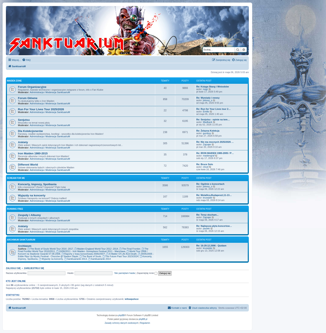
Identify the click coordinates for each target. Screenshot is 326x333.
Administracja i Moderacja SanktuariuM (50, 92)
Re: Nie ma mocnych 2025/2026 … (215, 142)
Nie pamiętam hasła (125, 273)
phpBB (121, 315)
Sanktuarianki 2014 (99, 259)
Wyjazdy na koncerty (31, 195)
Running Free (15, 209)
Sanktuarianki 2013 (75, 259)
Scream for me (16, 178)
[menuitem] (26, 60)
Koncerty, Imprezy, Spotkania (37, 184)
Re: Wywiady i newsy (208, 98)
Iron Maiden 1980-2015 (33, 153)
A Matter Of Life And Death (121, 254)
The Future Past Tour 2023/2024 (120, 256)
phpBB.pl (143, 319)
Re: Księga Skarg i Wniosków (212, 86)
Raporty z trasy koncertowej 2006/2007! (83, 254)
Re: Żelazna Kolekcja (207, 130)
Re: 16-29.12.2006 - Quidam (211, 245)
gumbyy (207, 133)
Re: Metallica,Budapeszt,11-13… (214, 195)
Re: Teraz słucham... (207, 214)
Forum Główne (27, 98)
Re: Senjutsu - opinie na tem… (213, 119)
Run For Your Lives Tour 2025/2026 (41, 109)
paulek (206, 228)
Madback (207, 122)
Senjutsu (24, 119)
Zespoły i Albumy (29, 215)
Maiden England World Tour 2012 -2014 (96, 248)
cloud (205, 167)
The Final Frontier (129, 248)
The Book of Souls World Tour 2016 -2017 (50, 248)
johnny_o (207, 100)
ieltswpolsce (132, 299)
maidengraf (208, 155)
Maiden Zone (14, 81)
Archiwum (24, 245)
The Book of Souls (90, 256)
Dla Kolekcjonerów (30, 131)
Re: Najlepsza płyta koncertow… (214, 226)
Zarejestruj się (34, 268)
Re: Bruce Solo (204, 164)
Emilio (206, 111)
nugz (205, 89)
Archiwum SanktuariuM (21, 240)
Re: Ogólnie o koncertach (210, 184)
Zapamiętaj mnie (147, 273)
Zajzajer (207, 144)
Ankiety (23, 142)
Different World (28, 164)
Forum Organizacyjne (32, 86)
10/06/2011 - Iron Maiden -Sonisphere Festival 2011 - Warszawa (90, 251)
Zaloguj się (13, 268)
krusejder (207, 197)
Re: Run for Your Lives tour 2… (213, 109)
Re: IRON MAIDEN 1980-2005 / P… (215, 153)
